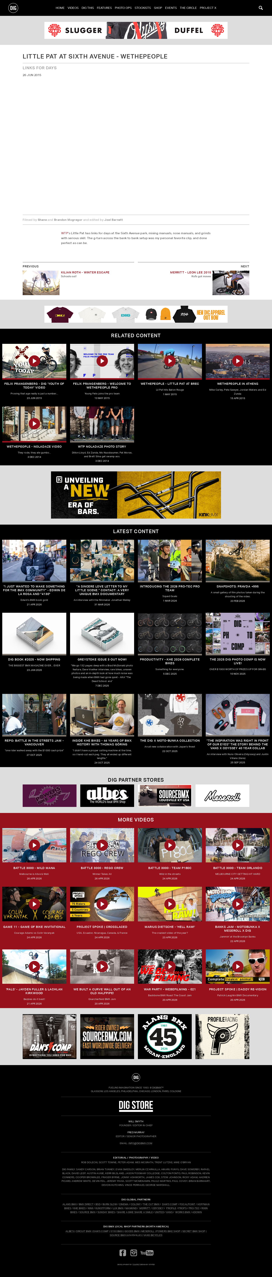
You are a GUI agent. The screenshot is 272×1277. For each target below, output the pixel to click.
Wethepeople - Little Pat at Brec (170, 384)
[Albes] (107, 795)
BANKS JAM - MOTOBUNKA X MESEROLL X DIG (237, 928)
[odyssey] (136, 30)
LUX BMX (118, 1208)
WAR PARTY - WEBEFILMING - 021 (170, 989)
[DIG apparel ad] (136, 314)
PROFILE (171, 1208)
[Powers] (49, 795)
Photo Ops (123, 8)
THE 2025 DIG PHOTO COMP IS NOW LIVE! (238, 661)
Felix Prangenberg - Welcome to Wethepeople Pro (102, 385)
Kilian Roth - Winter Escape (85, 272)
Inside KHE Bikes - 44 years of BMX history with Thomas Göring (102, 742)
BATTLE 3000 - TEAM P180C (170, 868)
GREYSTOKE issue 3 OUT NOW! (102, 659)
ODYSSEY (158, 1208)
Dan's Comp (100, 1231)
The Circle (188, 8)
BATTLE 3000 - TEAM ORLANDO (237, 868)
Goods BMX (131, 1231)
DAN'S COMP (169, 1204)
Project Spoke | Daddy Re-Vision (238, 989)
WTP (64, 233)
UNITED (159, 1212)
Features (104, 8)
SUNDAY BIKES (106, 1212)
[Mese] (222, 795)
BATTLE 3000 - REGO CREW (102, 868)
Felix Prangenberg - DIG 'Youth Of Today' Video (34, 385)
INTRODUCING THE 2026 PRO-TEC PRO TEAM (170, 588)
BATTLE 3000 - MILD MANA (34, 868)
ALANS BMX (70, 1204)
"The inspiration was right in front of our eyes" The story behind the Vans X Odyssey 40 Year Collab (238, 744)
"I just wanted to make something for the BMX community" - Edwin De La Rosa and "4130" (34, 590)
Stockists (143, 8)
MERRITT (145, 1208)
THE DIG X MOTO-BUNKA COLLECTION (170, 740)
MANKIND (131, 1208)
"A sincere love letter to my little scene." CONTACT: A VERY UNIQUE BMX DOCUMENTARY (102, 590)
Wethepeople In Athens (237, 384)
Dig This (88, 8)
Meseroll (148, 1231)
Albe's (70, 1231)
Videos (73, 8)
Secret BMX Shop (193, 1231)
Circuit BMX (83, 1231)
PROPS (182, 1208)
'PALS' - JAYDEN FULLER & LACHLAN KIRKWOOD (34, 991)
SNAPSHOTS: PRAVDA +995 (238, 586)
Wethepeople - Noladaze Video (34, 446)
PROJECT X (208, 8)
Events (171, 8)
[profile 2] (222, 1036)
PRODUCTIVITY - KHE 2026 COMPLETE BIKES (170, 661)
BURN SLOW (110, 1204)
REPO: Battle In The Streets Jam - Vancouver (34, 742)
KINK (90, 1208)
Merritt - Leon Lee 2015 (190, 272)
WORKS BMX (183, 1212)
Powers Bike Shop (168, 1231)
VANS (169, 1212)
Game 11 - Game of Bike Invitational (34, 927)
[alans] (165, 1036)
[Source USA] (165, 795)
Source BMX (118, 1235)
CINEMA (124, 1204)
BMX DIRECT (86, 1204)
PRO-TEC (194, 1208)
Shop (158, 8)
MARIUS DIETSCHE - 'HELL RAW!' (170, 927)
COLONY (136, 1204)
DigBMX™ (158, 1087)
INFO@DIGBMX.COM (140, 1143)
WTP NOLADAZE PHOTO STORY (102, 446)
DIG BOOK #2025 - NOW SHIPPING (34, 659)
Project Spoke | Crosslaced (102, 927)
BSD (97, 1204)
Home (60, 8)
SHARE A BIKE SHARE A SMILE (135, 1212)
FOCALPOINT (187, 1204)
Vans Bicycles (152, 1235)
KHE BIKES (79, 1208)
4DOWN (197, 1212)
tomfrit (136, 1264)
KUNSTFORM (103, 1208)
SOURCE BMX (87, 1212)
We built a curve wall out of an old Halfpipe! (102, 991)
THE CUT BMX (151, 1204)
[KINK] (136, 495)
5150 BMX (116, 1231)
